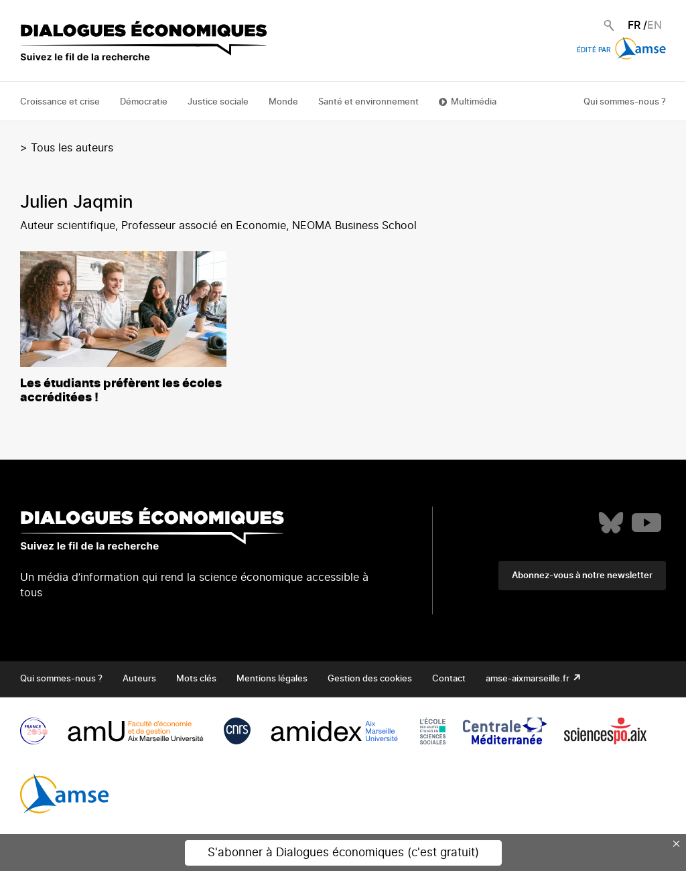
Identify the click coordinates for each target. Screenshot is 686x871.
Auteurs (139, 679)
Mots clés (196, 679)
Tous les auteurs (72, 148)
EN (654, 25)
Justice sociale (218, 102)
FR (634, 25)
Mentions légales (271, 679)
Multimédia (473, 102)
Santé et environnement (368, 102)
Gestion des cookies (370, 679)
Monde (283, 102)
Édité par (621, 50)
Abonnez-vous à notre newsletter (582, 576)
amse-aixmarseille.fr (528, 679)
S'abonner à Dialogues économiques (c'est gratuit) (343, 852)
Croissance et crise (60, 102)
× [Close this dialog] (676, 843)
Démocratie (143, 102)
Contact (449, 679)
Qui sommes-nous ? (625, 102)
